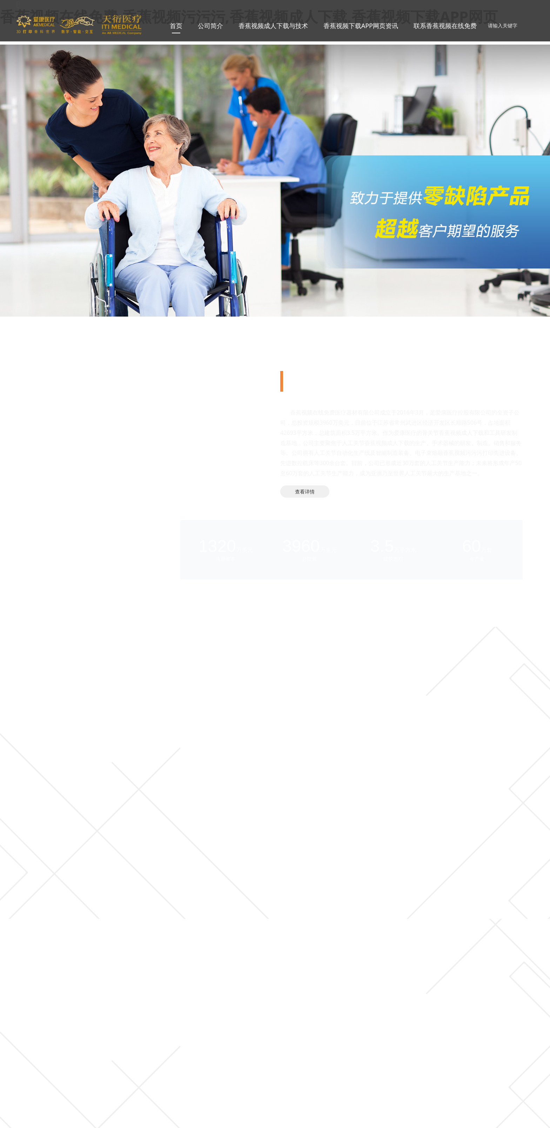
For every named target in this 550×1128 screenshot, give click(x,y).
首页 (176, 25)
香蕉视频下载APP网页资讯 (360, 25)
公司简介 (210, 25)
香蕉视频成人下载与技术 (273, 25)
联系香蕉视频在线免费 (445, 25)
